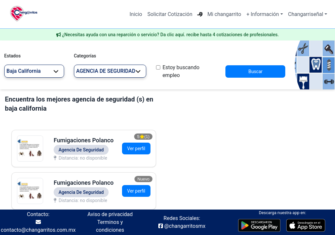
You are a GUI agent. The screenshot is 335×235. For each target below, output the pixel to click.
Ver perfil (136, 148)
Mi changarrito (224, 14)
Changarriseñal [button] (305, 14)
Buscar (255, 71)
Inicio (136, 14)
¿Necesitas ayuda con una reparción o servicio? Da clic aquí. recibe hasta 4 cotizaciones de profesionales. (170, 34)
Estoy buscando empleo (181, 71)
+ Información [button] (262, 14)
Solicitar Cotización (169, 14)
